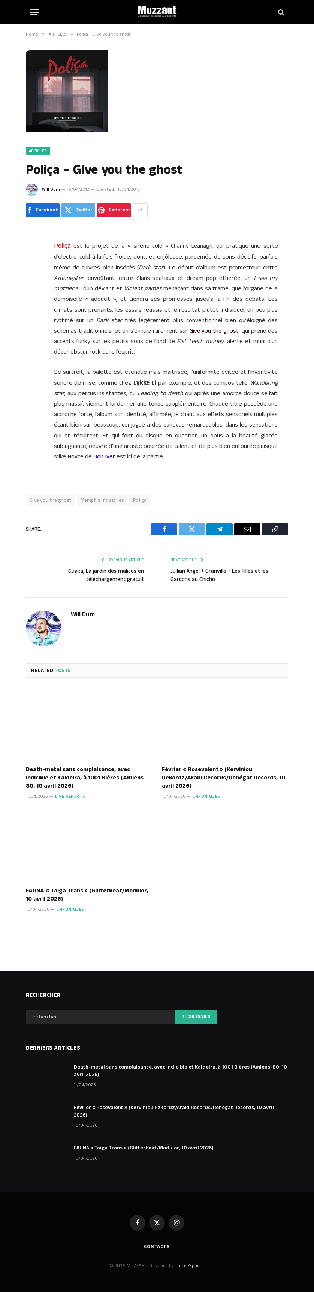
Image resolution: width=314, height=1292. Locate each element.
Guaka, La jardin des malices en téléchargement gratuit (106, 575)
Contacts (157, 1246)
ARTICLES (38, 151)
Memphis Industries (102, 500)
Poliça (140, 500)
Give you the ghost (50, 500)
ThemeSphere (189, 1265)
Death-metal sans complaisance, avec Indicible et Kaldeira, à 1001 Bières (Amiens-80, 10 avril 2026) (86, 778)
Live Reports (70, 796)
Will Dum (51, 189)
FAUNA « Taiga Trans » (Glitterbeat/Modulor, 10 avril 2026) (87, 895)
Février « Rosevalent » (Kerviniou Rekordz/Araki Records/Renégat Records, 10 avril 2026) (223, 778)
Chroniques (206, 796)
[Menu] (34, 12)
